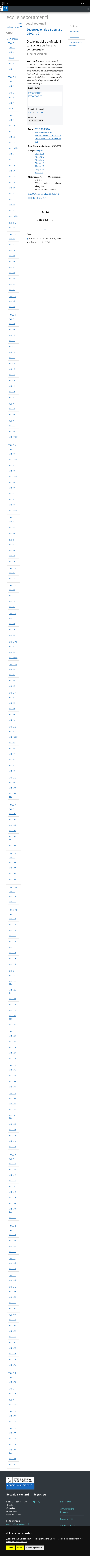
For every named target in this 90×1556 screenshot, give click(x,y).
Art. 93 (12, 742)
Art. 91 (12, 720)
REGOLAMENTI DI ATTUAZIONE (43, 194)
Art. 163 (12, 1319)
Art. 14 (12, 153)
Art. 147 (12, 1186)
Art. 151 (12, 1217)
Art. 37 (12, 306)
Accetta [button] (10, 1548)
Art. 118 (12, 952)
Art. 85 (12, 680)
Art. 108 (12, 873)
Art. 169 (12, 1353)
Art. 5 (11, 86)
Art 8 (11, 108)
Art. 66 (12, 533)
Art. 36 (12, 301)
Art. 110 (12, 896)
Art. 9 (11, 120)
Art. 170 (12, 1359)
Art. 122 (12, 998)
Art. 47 (12, 374)
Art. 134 (12, 1086)
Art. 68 (12, 550)
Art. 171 (12, 1365)
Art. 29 (12, 255)
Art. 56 (12, 454)
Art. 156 (12, 1263)
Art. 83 (12, 669)
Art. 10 (12, 125)
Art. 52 (12, 408)
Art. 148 (12, 1192)
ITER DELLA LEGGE (37, 198)
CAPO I (12, 47)
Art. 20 (12, 187)
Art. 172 (12, 1382)
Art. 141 (12, 1141)
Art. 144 (12, 1169)
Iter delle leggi (74, 31)
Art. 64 (12, 521)
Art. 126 (12, 1036)
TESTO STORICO (35, 96)
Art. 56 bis (13, 459)
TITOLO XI (12, 1373)
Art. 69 (12, 555)
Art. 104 (12, 830)
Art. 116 (12, 941)
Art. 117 (12, 947)
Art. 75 (12, 601)
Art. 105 (12, 845)
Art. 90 (12, 714)
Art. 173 (12, 1393)
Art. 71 (12, 572)
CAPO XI (12, 777)
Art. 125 (12, 1024)
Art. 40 (12, 335)
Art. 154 (12, 1246)
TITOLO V (12, 805)
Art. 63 (12, 504)
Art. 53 (12, 414)
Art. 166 (12, 1336)
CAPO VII (13, 642)
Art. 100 (12, 787)
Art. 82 (12, 652)
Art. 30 (12, 261)
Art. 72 (12, 578)
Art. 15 (12, 159)
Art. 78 (12, 623)
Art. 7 (11, 103)
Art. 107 (12, 867)
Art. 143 (12, 1163)
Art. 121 (12, 975)
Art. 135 (12, 1098)
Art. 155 (12, 1251)
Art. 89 (12, 708)
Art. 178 (12, 1438)
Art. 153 (12, 1240)
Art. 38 (12, 323)
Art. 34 (12, 284)
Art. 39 (12, 329)
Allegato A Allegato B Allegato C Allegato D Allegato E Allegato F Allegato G (40, 160)
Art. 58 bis (13, 476)
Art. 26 (12, 238)
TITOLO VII (12, 887)
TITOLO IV (12, 445)
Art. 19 (12, 182)
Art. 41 (12, 340)
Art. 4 (11, 69)
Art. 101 (12, 813)
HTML (30, 112)
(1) (45, 228)
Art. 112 (12, 918)
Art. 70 (12, 561)
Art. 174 (12, 1404)
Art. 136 (12, 1103)
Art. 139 (12, 1129)
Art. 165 (12, 1331)
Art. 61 (12, 493)
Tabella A (39, 172)
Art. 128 (12, 1047)
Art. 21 (12, 193)
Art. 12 (12, 137)
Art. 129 (12, 1052)
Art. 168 (12, 1348)
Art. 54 (12, 425)
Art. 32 (12, 272)
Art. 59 (12, 482)
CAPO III (12, 115)
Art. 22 (12, 199)
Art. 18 (12, 176)
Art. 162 (12, 1308)
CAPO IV (12, 223)
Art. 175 (12, 1415)
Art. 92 (12, 731)
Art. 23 (12, 204)
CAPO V (12, 234)
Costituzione (74, 37)
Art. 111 (12, 901)
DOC (42, 112)
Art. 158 (12, 1280)
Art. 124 (12, 1010)
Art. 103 (12, 825)
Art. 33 (12, 278)
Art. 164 (12, 1325)
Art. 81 (12, 646)
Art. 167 (12, 1342)
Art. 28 (12, 250)
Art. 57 (12, 465)
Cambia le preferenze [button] (34, 1548)
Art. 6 (11, 97)
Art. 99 (12, 782)
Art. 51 (12, 397)
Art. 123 (12, 1004)
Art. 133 (12, 1081)
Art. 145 (12, 1175)
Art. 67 (12, 544)
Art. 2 (11, 57)
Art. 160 (12, 1297)
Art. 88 (12, 703)
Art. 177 (12, 1432)
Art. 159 (12, 1291)
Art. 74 (12, 595)
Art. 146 (12, 1180)
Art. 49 (12, 386)
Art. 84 (12, 674)
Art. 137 (12, 1109)
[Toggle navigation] (88, 8)
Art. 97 (12, 765)
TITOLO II (12, 77)
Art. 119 (12, 958)
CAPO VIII (13, 664)
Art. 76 (12, 606)
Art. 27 (12, 244)
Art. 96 (12, 759)
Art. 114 (12, 930)
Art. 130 (12, 1058)
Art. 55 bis (13, 437)
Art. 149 (12, 1197)
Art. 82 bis (13, 657)
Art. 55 (12, 431)
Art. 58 (12, 470)
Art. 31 (12, 267)
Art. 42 (12, 346)
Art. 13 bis (13, 148)
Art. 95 (12, 754)
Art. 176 (12, 1421)
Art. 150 (12, 1203)
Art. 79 (12, 629)
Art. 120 (12, 964)
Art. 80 (12, 635)
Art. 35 (12, 289)
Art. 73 (12, 589)
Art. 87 (12, 697)
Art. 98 (12, 771)
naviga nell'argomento (14, 25)
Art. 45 (12, 363)
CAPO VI (12, 296)
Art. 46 (12, 369)
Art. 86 (12, 686)
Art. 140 (12, 1135)
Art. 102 (12, 819)
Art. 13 (12, 142)
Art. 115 (12, 935)
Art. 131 (12, 1069)
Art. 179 (12, 1444)
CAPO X (12, 727)
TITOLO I (11, 43)
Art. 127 (12, 1041)
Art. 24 (12, 210)
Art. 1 (11, 52)
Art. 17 (12, 170)
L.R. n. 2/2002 (12, 39)
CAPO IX (12, 693)
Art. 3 (11, 63)
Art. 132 (12, 1075)
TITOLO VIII (12, 910)
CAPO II (12, 93)
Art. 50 (12, 391)
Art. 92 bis (13, 737)
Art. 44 (12, 357)
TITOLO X (12, 1226)
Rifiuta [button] (19, 1548)
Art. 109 (12, 879)
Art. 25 (12, 227)
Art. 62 (12, 499)
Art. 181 (12, 1464)
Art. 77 (12, 618)
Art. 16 (12, 165)
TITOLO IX (12, 1154)
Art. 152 (12, 1234)
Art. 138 (12, 1124)
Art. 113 (12, 924)
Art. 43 (12, 352)
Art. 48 (12, 380)
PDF (36, 112)
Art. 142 (12, 1146)
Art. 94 (12, 748)
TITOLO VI (12, 853)
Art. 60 (12, 487)
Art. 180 (12, 1458)
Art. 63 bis (13, 510)
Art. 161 (12, 1302)
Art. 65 (12, 527)
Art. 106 (12, 862)
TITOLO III (12, 315)
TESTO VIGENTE (35, 93)
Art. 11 (12, 131)
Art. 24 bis (13, 216)
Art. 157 (12, 1268)
